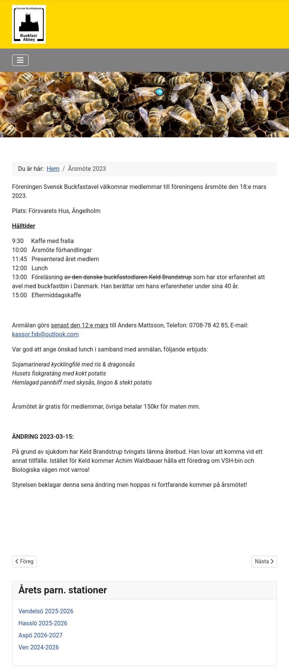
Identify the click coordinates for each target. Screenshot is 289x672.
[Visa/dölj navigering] (20, 60)
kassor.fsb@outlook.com (45, 334)
